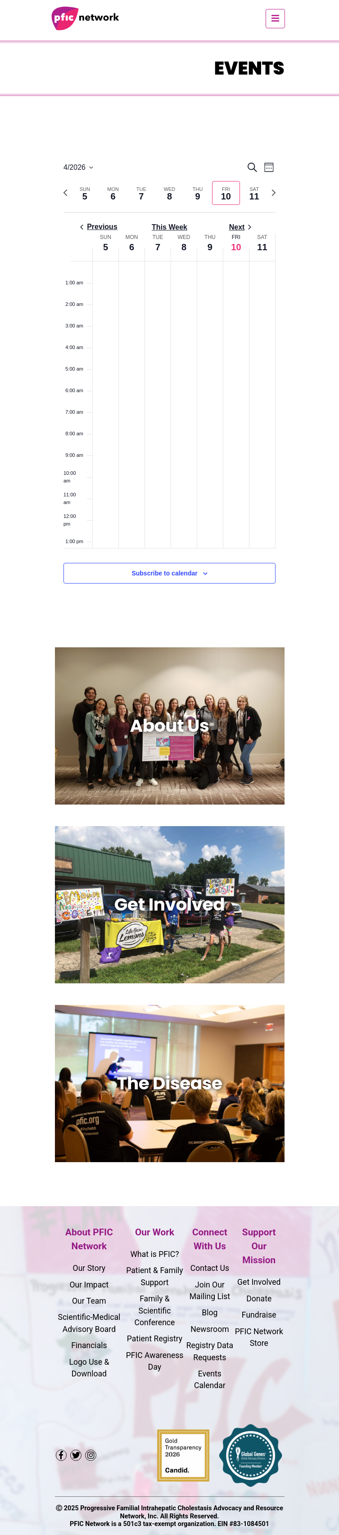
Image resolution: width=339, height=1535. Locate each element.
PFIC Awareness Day (155, 1361)
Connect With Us (209, 1239)
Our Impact (88, 1284)
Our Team (89, 1300)
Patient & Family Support (154, 1276)
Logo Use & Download (89, 1368)
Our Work (154, 1232)
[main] (170, 383)
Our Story (89, 1268)
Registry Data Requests (209, 1351)
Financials (89, 1345)
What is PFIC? (154, 1254)
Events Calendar (210, 1379)
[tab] (85, 193)
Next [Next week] (240, 227)
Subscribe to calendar (164, 573)
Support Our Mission (259, 1246)
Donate (258, 1298)
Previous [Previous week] (99, 226)
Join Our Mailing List (210, 1290)
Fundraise (259, 1314)
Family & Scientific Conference (155, 1310)
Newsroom (209, 1329)
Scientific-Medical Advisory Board (89, 1323)
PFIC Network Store (259, 1337)
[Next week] (273, 192)
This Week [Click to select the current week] (169, 227)
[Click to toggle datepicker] (78, 167)
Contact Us (209, 1268)
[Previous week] (65, 192)
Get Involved (258, 1282)
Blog (209, 1312)
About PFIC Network (89, 1239)
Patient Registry (154, 1338)
